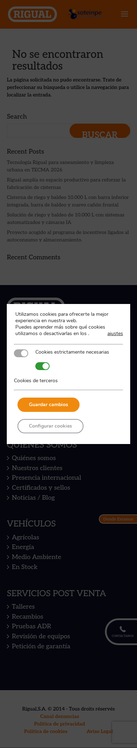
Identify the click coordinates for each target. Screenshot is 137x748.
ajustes (115, 333)
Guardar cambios (48, 404)
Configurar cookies (50, 426)
